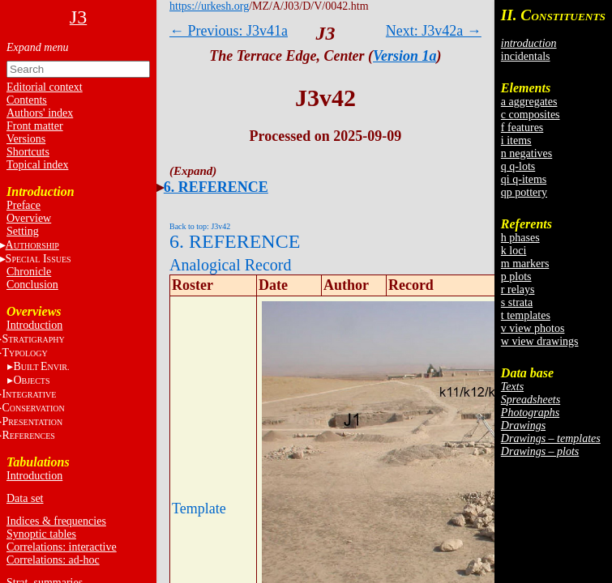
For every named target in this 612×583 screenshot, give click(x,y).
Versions (25, 139)
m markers (525, 263)
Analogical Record (230, 265)
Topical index (37, 165)
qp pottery (524, 192)
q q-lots (518, 166)
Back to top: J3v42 (199, 226)
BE (41, 366)
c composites (530, 115)
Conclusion (32, 285)
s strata (517, 302)
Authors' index (39, 113)
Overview (28, 218)
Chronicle (28, 272)
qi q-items (523, 179)
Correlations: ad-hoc (53, 560)
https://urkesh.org (209, 6)
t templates (525, 315)
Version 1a (405, 56)
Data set (24, 498)
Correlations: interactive (61, 547)
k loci (514, 251)
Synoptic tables (41, 534)
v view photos (533, 328)
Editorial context (44, 87)
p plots (516, 276)
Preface (23, 205)
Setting (22, 231)
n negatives (526, 153)
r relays (518, 289)
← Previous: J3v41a (228, 31)
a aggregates (529, 102)
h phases (520, 238)
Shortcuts (27, 152)
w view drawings (540, 341)
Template (199, 508)
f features (522, 127)
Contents (26, 100)
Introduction (34, 325)
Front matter (34, 126)
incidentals (525, 56)
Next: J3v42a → (433, 31)
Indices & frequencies (56, 521)
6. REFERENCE (216, 187)
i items (516, 140)
